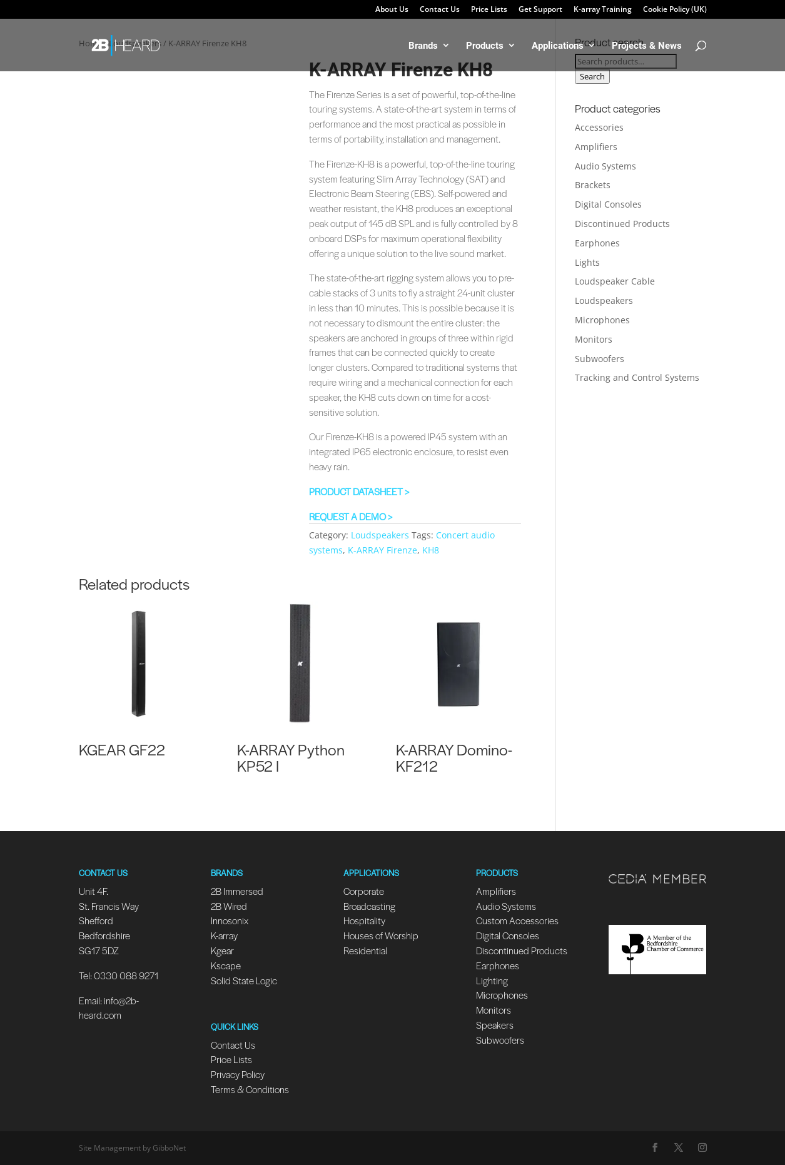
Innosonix (229, 920)
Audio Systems (605, 166)
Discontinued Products (622, 223)
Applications (558, 46)
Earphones (597, 243)
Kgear (222, 950)
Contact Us (440, 10)
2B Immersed (237, 890)
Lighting (492, 980)
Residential (365, 950)
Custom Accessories (518, 920)
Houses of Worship (380, 935)
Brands (423, 46)
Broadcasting (369, 905)
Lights (587, 262)
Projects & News (647, 46)
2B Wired (229, 905)
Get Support (540, 10)
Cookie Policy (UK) (675, 10)
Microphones (602, 320)
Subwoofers (599, 359)
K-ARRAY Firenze (382, 550)
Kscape (226, 965)
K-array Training (603, 10)
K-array (224, 935)
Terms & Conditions (250, 1089)
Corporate (363, 890)
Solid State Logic (244, 980)
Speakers (495, 1024)
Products (485, 46)
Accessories (599, 127)
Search (592, 76)
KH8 (430, 550)
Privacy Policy (238, 1074)
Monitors (593, 339)
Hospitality (364, 920)
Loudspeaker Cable (615, 281)
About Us (391, 10)
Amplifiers (596, 147)
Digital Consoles (608, 204)
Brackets (592, 185)
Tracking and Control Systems (637, 377)
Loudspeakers (380, 535)
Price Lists (489, 10)
